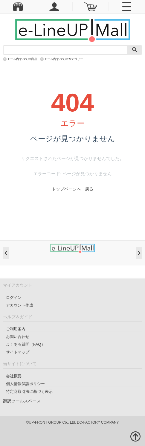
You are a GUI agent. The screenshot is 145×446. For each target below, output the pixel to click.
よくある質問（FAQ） (25, 344)
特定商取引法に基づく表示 (29, 391)
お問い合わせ (17, 336)
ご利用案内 (15, 329)
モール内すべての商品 (22, 59)
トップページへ (66, 189)
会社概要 (14, 376)
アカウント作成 (19, 305)
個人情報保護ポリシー (25, 384)
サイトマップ (17, 352)
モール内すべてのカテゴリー (63, 59)
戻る (89, 189)
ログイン (14, 297)
